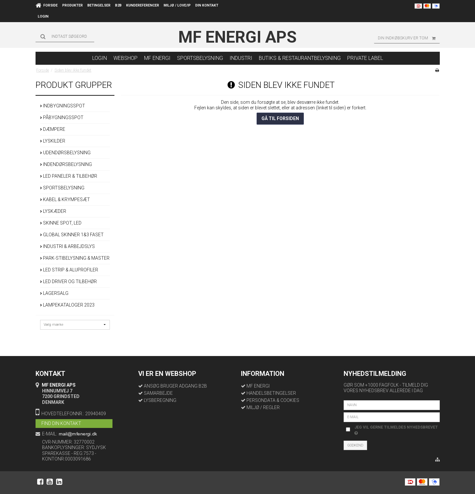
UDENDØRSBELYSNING (65, 152)
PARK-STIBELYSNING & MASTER (75, 258)
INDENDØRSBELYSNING (66, 164)
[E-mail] (392, 416)
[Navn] (392, 404)
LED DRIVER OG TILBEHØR (68, 281)
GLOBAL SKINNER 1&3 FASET (72, 234)
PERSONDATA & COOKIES (272, 400)
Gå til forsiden (280, 118)
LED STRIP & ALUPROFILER (69, 269)
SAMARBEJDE (158, 393)
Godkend (355, 445)
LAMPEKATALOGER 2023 (67, 305)
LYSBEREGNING (160, 400)
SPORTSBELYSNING (62, 187)
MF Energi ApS (237, 37)
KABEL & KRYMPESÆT (65, 199)
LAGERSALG (54, 293)
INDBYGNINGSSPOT (62, 105)
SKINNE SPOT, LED (61, 223)
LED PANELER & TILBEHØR (68, 176)
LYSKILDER (52, 141)
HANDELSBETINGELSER (271, 393)
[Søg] (65, 36)
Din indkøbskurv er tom (409, 38)
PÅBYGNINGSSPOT (61, 117)
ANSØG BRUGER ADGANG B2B (175, 386)
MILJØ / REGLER (263, 407)
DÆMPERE (52, 129)
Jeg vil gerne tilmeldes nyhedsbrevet (395, 429)
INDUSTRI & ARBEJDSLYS (67, 246)
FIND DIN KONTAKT (61, 423)
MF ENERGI (258, 386)
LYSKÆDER (53, 211)
